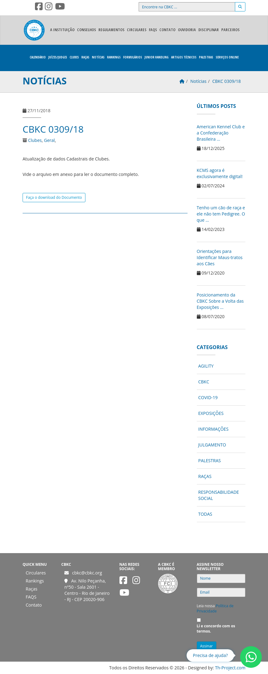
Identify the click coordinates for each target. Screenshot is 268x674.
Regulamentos (111, 29)
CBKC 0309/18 (53, 129)
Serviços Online (227, 57)
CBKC (203, 382)
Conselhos (86, 29)
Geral (49, 140)
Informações (213, 429)
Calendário (38, 57)
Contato (167, 29)
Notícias (98, 57)
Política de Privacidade (215, 608)
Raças (85, 57)
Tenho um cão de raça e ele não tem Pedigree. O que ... (221, 214)
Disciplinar (208, 29)
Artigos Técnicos (184, 57)
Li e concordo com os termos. (216, 628)
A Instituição (62, 29)
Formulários (132, 57)
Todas (205, 514)
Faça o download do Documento (54, 197)
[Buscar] (240, 6)
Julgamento (212, 445)
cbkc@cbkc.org (87, 573)
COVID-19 (208, 397)
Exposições (211, 413)
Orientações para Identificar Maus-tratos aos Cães (220, 257)
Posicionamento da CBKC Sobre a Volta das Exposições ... (220, 301)
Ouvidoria (187, 29)
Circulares (136, 29)
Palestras (206, 57)
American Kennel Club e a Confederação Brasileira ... (221, 133)
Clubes (74, 57)
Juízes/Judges (57, 57)
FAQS (153, 29)
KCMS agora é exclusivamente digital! (220, 173)
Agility (206, 366)
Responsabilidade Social (218, 495)
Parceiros (230, 29)
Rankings (114, 57)
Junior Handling (157, 57)
